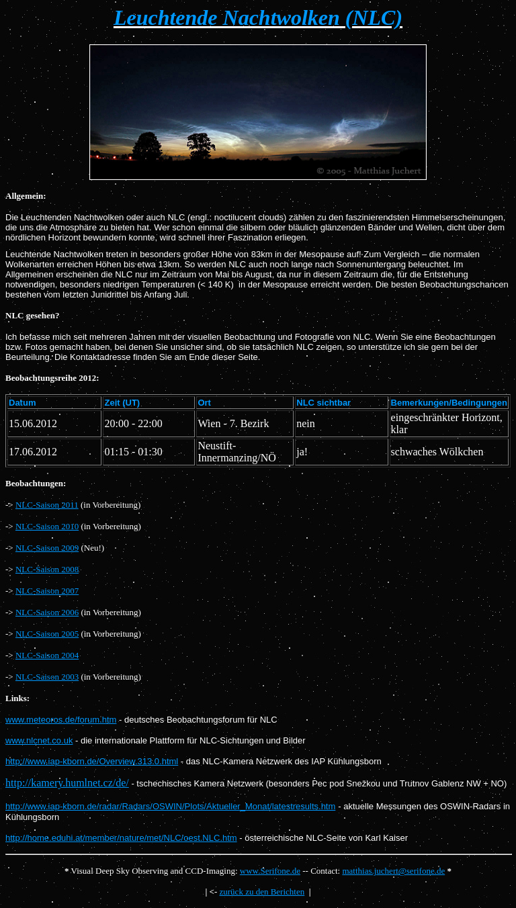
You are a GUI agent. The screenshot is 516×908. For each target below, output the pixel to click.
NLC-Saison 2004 (47, 655)
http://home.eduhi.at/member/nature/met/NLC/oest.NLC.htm (121, 838)
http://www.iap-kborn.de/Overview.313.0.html (91, 761)
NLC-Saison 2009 (47, 548)
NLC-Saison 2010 (47, 526)
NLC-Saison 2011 (47, 505)
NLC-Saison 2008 (47, 569)
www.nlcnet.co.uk (39, 740)
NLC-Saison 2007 (47, 591)
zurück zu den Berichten (262, 892)
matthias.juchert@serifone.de (393, 871)
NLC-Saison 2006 (47, 612)
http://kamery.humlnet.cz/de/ (67, 782)
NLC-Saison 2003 (47, 677)
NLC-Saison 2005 (47, 634)
